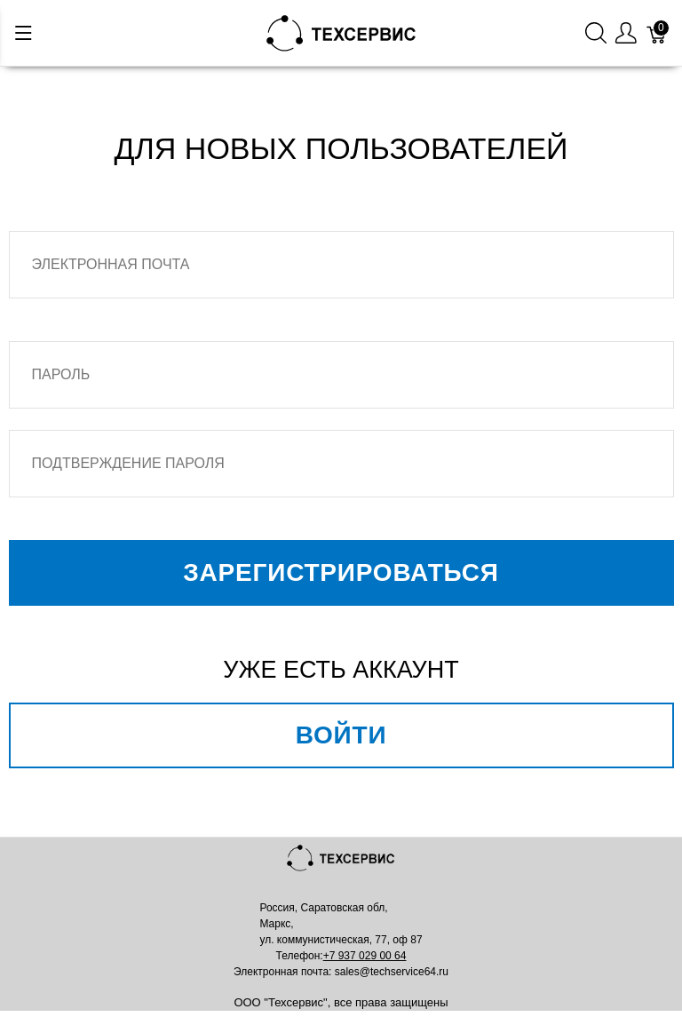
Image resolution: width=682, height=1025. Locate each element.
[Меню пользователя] (626, 33)
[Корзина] (657, 33)
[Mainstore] (341, 31)
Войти (341, 735)
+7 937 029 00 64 (365, 956)
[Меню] (23, 33)
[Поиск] (596, 33)
